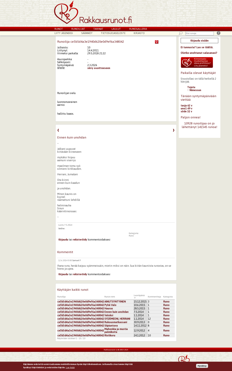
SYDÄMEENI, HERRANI (117, 318)
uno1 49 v (186, 108)
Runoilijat (78, 28)
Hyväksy (202, 366)
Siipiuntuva (111, 325)
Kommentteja (154, 296)
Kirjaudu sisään (200, 40)
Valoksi (108, 315)
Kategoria (168, 296)
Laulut (116, 28)
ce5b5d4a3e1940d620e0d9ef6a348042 (80, 301)
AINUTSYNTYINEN (115, 301)
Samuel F (76, 260)
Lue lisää (70, 368)
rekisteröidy (80, 239)
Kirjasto (139, 33)
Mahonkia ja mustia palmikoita (116, 330)
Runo (131, 235)
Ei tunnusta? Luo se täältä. (197, 47)
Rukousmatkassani (115, 322)
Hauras (108, 308)
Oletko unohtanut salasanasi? (199, 52)
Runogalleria (138, 28)
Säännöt (87, 33)
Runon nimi (109, 296)
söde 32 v (186, 111)
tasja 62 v (186, 105)
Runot (58, 28)
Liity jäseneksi (63, 33)
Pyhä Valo (110, 304)
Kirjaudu (63, 239)
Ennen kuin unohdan (116, 311)
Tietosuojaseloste (113, 33)
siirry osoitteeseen (98, 68)
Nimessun (194, 90)
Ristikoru (109, 335)
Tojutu (191, 87)
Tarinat (98, 28)
